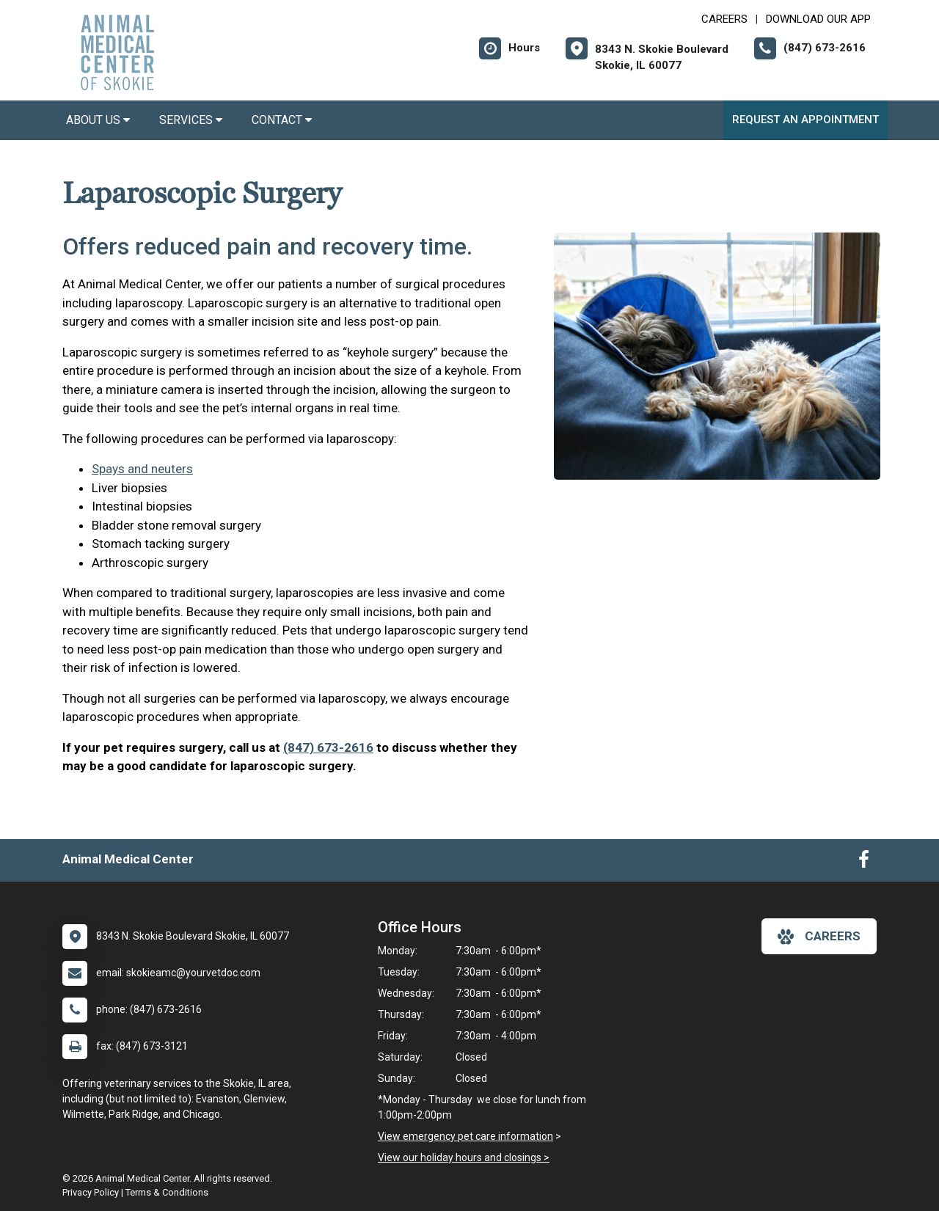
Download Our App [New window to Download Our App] (818, 19)
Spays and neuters (142, 468)
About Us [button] (98, 120)
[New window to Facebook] (864, 862)
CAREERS (724, 19)
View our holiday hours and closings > (463, 1157)
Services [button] (190, 120)
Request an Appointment (805, 119)
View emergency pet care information (465, 1136)
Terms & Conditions (166, 1192)
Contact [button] (282, 120)
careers (819, 937)
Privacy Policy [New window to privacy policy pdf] (90, 1192)
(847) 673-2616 (328, 747)
